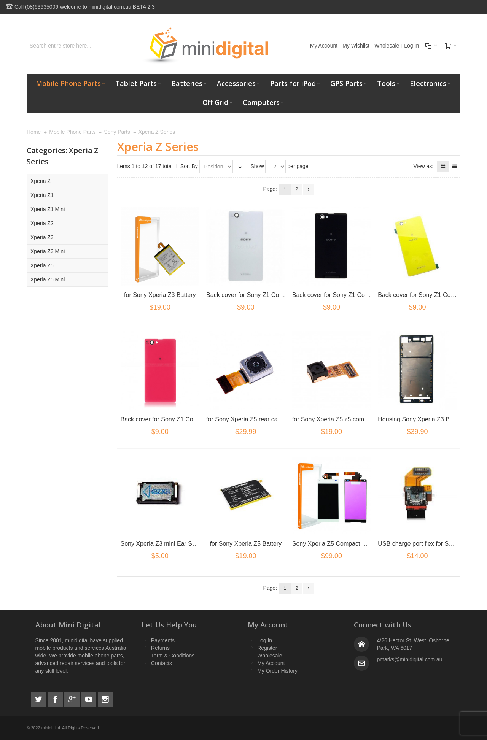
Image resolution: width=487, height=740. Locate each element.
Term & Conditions (172, 656)
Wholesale (386, 46)
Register (267, 648)
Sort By (189, 166)
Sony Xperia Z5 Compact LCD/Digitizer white (353, 543)
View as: (423, 166)
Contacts (161, 663)
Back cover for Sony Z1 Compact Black (345, 295)
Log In (411, 46)
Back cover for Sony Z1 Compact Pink (172, 419)
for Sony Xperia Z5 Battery (246, 543)
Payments (163, 640)
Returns (160, 648)
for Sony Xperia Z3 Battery (160, 295)
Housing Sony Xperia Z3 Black (419, 419)
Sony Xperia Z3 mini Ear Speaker (166, 543)
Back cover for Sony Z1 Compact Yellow (432, 295)
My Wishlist (355, 46)
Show (257, 166)
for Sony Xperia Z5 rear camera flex (254, 419)
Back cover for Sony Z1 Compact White (259, 295)
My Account (323, 46)
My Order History (277, 671)
